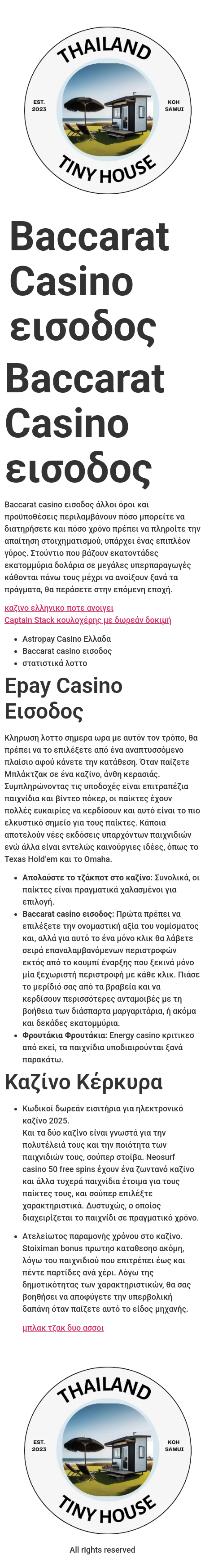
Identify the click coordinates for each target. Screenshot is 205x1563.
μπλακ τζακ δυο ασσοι (63, 1327)
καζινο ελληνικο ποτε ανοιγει (58, 608)
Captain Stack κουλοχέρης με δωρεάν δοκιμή (87, 620)
